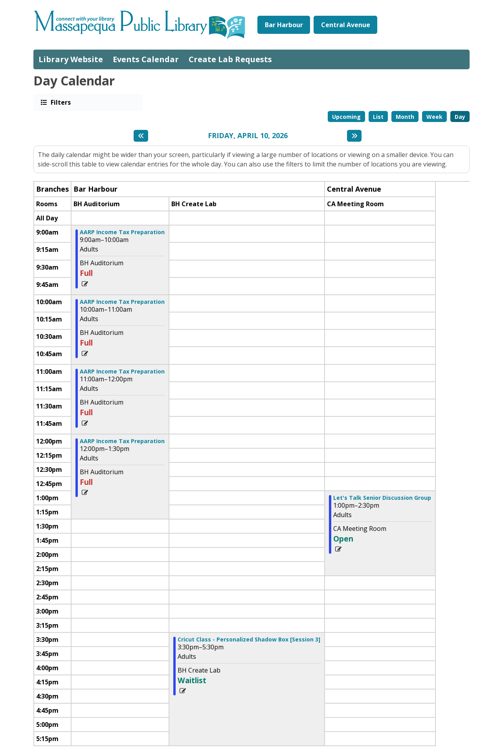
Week (434, 116)
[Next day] (354, 136)
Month (405, 116)
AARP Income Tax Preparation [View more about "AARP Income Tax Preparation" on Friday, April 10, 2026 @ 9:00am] (122, 232)
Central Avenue (345, 24)
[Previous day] (141, 136)
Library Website (71, 59)
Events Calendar (146, 59)
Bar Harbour (284, 24)
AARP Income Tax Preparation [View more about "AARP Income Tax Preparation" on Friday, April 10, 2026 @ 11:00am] (122, 371)
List (378, 116)
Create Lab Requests (230, 59)
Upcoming (346, 116)
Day (460, 116)
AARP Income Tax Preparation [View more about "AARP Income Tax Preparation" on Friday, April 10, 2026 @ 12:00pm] (122, 441)
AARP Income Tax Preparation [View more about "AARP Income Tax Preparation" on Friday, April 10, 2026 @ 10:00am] (122, 302)
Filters (60, 102)
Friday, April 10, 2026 (248, 135)
